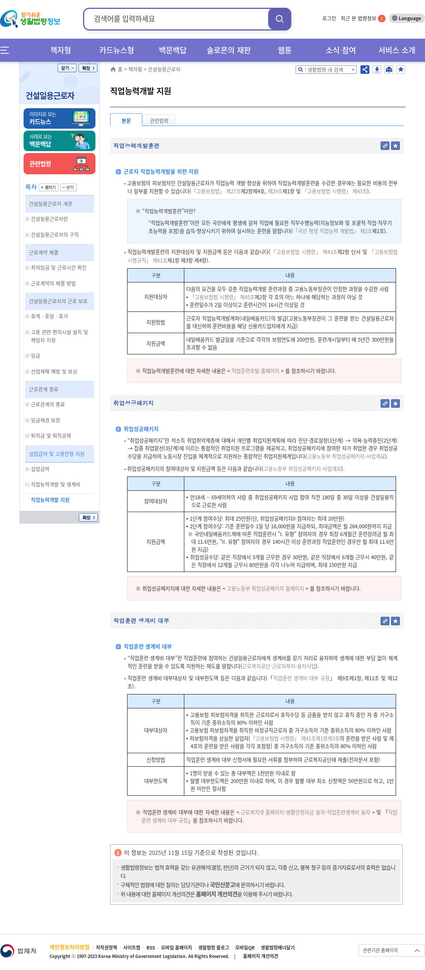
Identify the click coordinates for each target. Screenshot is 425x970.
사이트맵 (131, 947)
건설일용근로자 (50, 95)
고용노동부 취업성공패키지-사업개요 (346, 456)
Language (410, 18)
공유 (364, 69)
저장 (376, 69)
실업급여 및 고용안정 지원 (57, 453)
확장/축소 (87, 68)
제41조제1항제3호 (320, 738)
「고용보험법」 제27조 (216, 191)
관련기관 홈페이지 (380, 950)
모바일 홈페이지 (176, 947)
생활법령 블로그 (213, 947)
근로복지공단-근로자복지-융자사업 (279, 666)
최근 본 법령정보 (363, 18)
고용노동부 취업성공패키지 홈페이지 (265, 588)
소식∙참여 (341, 50)
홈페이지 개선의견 (260, 956)
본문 (126, 120)
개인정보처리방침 (69, 947)
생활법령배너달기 (278, 947)
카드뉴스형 (116, 50)
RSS (150, 947)
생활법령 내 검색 (325, 69)
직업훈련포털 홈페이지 (255, 370)
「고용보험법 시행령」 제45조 (222, 297)
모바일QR (245, 947)
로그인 (329, 18)
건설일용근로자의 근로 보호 (58, 301)
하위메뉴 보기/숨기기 (27, 219)
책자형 (60, 50)
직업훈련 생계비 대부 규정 (301, 678)
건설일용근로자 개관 (50, 203)
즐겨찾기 (400, 69)
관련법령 (159, 120)
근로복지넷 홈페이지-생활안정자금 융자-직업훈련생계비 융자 (305, 812)
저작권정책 (106, 947)
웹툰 (285, 50)
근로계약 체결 (43, 252)
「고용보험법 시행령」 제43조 (334, 191)
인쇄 (388, 69)
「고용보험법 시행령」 (274, 738)
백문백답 (173, 50)
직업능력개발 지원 (50, 499)
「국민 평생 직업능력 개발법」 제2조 (332, 231)
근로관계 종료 (43, 389)
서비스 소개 (396, 50)
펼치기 (49, 187)
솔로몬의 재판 (229, 50)
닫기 (67, 68)
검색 (279, 19)
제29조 (274, 191)
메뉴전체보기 (7, 50)
